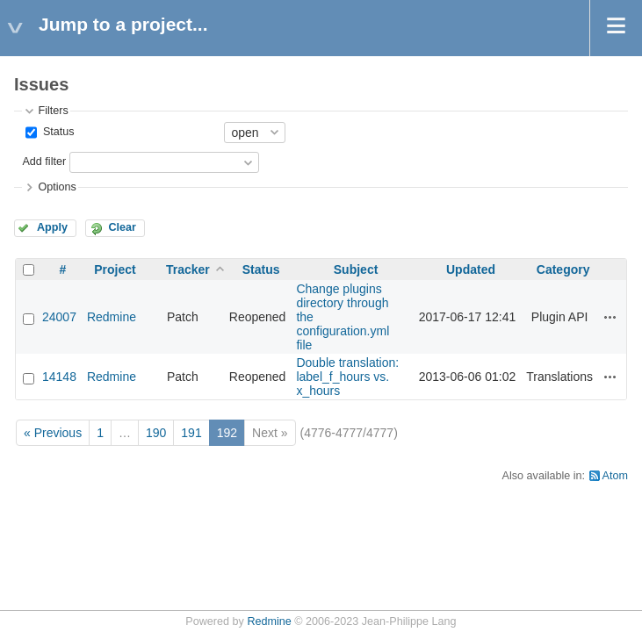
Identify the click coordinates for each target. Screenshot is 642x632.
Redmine (111, 317)
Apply (52, 227)
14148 (59, 377)
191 (191, 433)
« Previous (53, 433)
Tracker (188, 269)
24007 (59, 317)
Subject (356, 269)
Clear (122, 227)
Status (57, 132)
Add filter (44, 161)
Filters (53, 110)
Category (563, 269)
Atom (615, 476)
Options (57, 187)
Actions (610, 317)
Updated (470, 269)
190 (156, 433)
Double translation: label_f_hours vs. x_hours (347, 377)
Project (114, 269)
